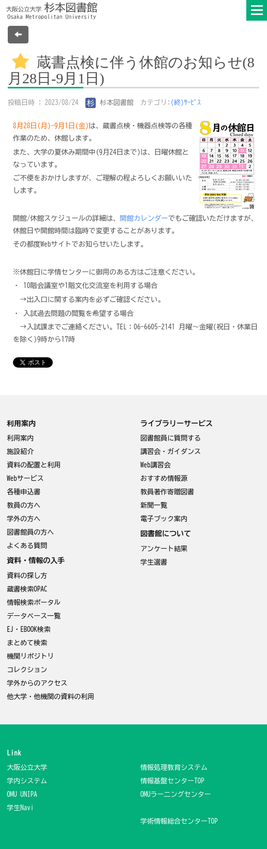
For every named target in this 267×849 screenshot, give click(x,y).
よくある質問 (27, 545)
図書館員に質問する (170, 438)
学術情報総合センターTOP (179, 821)
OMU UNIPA (22, 794)
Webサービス (25, 478)
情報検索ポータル (34, 602)
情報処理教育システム (173, 767)
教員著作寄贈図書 (167, 492)
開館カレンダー (144, 218)
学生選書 (153, 562)
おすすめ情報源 (163, 478)
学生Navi (20, 808)
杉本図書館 (109, 102)
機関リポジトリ (30, 656)
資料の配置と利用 (34, 465)
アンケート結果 (163, 548)
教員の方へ (23, 505)
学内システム (27, 781)
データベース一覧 (34, 616)
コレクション (27, 669)
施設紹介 (20, 451)
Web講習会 (155, 465)
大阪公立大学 (27, 767)
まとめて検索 (27, 643)
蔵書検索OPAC (27, 589)
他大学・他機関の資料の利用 (50, 696)
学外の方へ (23, 519)
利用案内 (20, 438)
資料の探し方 (27, 575)
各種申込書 (23, 492)
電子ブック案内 (163, 519)
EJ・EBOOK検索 (29, 629)
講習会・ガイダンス (170, 451)
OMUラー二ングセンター (175, 794)
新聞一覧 (153, 505)
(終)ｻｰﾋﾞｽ (186, 102)
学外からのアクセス (37, 683)
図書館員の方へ (30, 532)
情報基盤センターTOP (172, 781)
